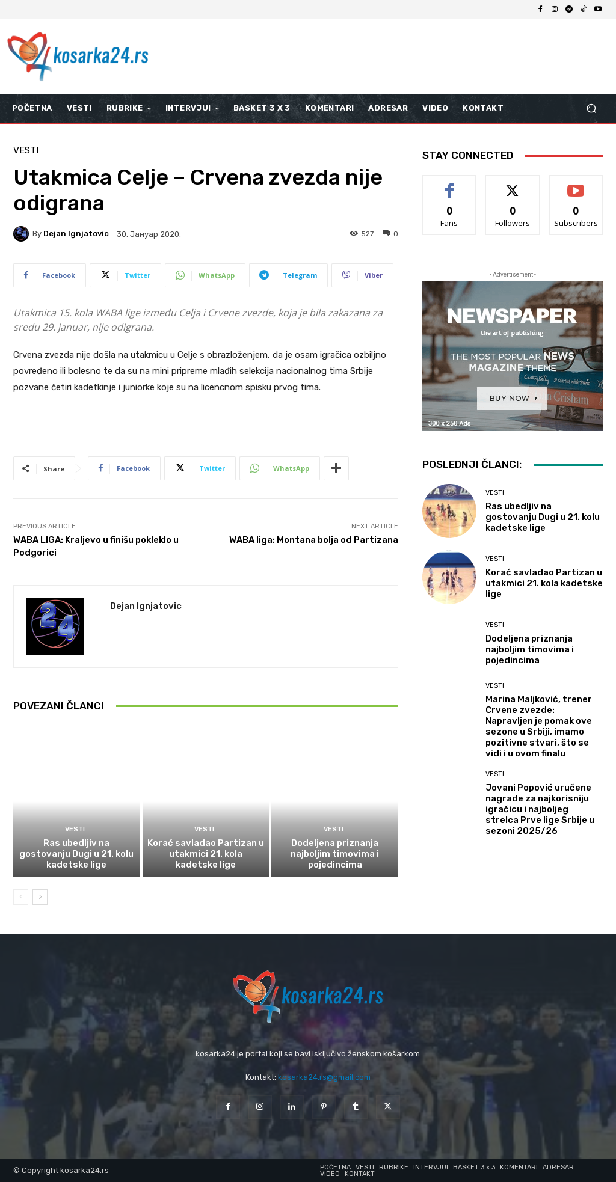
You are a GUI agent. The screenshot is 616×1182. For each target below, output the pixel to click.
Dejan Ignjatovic (76, 233)
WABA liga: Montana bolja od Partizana (313, 539)
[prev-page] (20, 897)
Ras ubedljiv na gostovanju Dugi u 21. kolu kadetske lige (76, 854)
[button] (591, 108)
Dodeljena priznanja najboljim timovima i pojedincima (335, 854)
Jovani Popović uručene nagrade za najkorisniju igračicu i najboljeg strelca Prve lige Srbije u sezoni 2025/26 (539, 809)
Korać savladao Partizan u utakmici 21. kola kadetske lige (205, 854)
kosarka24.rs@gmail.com (324, 1077)
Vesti (25, 150)
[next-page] (40, 897)
